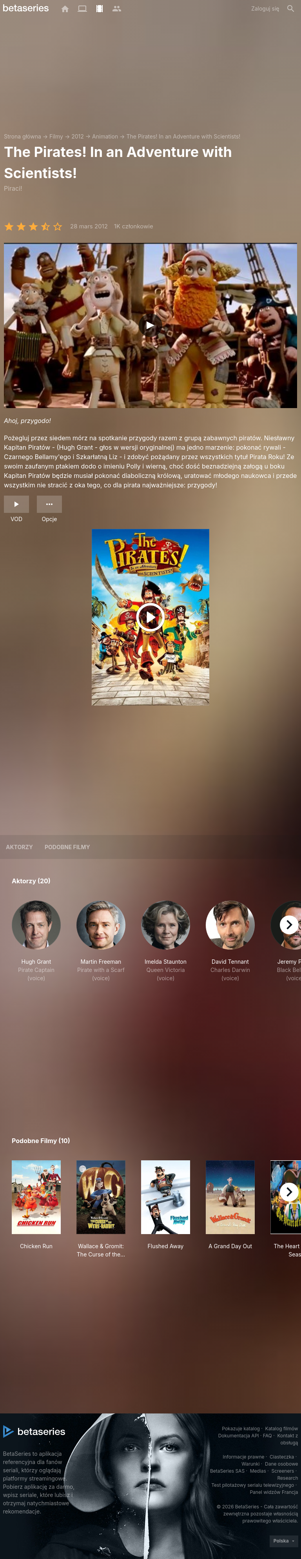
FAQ (267, 1436)
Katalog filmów (281, 1428)
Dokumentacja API (238, 1436)
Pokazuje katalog (241, 1428)
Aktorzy (19, 847)
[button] (36, 945)
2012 (77, 136)
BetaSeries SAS (227, 1471)
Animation (105, 136)
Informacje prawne (243, 1457)
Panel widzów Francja (274, 1492)
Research (287, 1478)
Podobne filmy (67, 847)
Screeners (282, 1471)
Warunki (250, 1464)
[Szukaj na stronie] (290, 8)
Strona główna (22, 136)
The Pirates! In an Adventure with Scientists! (183, 136)
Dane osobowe (281, 1464)
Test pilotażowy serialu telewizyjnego (252, 1485)
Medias (258, 1471)
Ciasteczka (282, 1457)
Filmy (56, 136)
